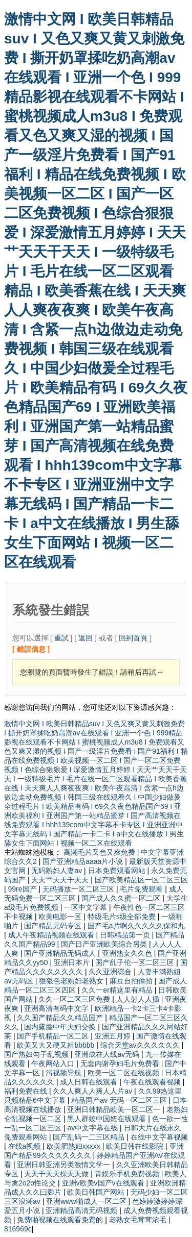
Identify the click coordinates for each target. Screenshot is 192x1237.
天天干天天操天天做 (57, 1174)
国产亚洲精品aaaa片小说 (83, 861)
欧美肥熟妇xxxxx (74, 1146)
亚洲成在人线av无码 (107, 1054)
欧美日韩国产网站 (96, 1192)
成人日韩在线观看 (89, 1082)
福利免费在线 (26, 1091)
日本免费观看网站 (117, 871)
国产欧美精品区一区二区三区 (141, 880)
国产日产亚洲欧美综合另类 (105, 944)
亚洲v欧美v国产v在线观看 (104, 1183)
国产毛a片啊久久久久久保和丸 (136, 926)
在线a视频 (25, 1146)
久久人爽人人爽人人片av (93, 1091)
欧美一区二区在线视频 (124, 1073)
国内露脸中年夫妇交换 (61, 1027)
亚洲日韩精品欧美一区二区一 (114, 1109)
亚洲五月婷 (114, 1036)
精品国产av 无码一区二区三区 (120, 1100)
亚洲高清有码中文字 (57, 1008)
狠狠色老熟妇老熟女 (72, 981)
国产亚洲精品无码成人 (61, 953)
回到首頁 (133, 638)
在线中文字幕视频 (159, 1137)
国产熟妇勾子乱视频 (37, 1054)
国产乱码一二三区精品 (89, 1137)
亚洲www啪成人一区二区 (87, 1201)
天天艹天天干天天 (61, 880)
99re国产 (23, 889)
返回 (85, 638)
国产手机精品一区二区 (54, 1036)
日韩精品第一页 (126, 935)
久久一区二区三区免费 (75, 999)
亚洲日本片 (73, 962)
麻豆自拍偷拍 (132, 981)
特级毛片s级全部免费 (123, 916)
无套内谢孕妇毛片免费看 (120, 1063)
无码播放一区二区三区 (79, 889)
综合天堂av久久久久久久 (141, 1045)
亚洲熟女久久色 (128, 953)
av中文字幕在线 (93, 1128)
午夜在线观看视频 (153, 1082)
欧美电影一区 (60, 916)
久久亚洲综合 (111, 972)
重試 (61, 638)
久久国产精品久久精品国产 (61, 1017)
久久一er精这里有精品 (117, 990)
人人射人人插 (138, 999)
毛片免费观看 (142, 889)
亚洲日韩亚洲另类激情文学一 (64, 1164)
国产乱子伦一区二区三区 (135, 962)
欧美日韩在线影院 (135, 1146)
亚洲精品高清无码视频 (82, 1210)
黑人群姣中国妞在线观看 (107, 1119)
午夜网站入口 (53, 1063)
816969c (18, 1229)
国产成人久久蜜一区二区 (121, 898)
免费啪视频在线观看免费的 (61, 1220)
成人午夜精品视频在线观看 (52, 935)
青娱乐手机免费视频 (128, 1174)
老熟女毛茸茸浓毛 (138, 1220)
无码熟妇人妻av (57, 871)
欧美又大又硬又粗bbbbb (56, 1045)
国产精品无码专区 (53, 926)
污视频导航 (64, 1073)
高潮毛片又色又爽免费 (100, 852)
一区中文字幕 (86, 907)
